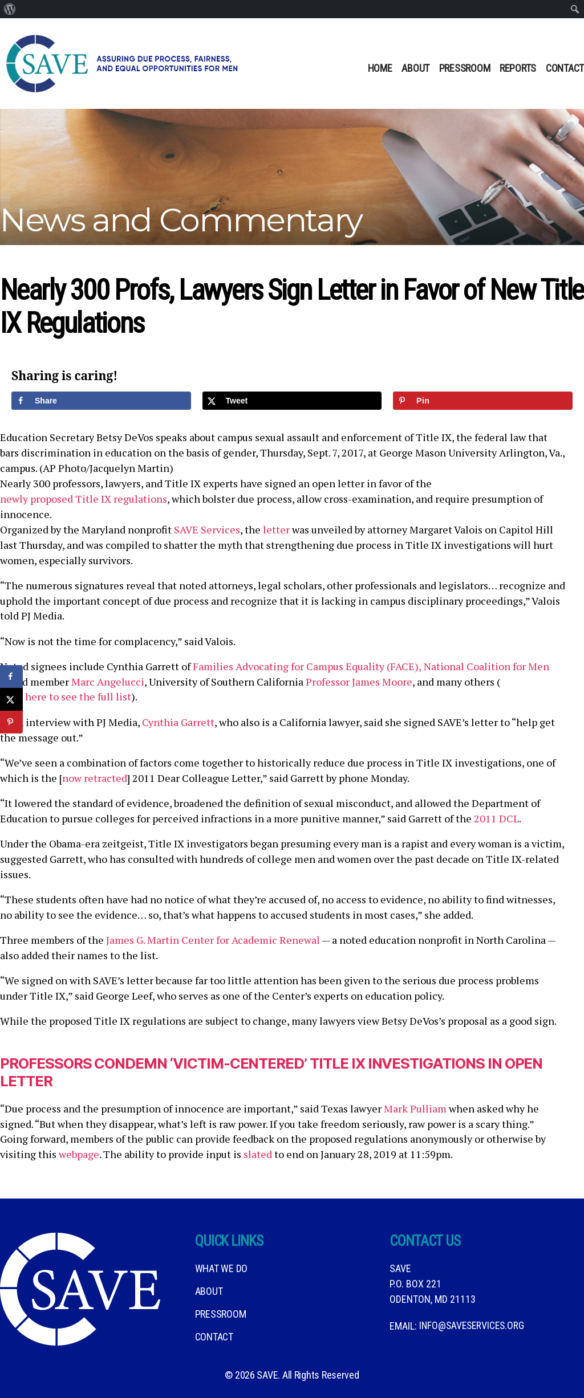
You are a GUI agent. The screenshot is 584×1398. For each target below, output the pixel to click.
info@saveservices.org (473, 1326)
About (415, 68)
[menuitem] (10, 9)
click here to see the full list (65, 696)
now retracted (94, 778)
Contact (565, 68)
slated (258, 1154)
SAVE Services (207, 529)
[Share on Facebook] (101, 401)
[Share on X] (292, 401)
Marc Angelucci (107, 681)
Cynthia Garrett (178, 722)
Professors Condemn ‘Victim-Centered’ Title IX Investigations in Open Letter (279, 1072)
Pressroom (464, 68)
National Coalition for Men (486, 666)
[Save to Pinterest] (483, 401)
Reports (518, 68)
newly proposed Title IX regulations (83, 499)
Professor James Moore (359, 681)
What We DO (221, 1268)
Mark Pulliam (415, 1108)
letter (276, 529)
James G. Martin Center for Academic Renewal (213, 940)
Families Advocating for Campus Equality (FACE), (307, 666)
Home (380, 68)
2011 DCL (496, 818)
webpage (79, 1154)
